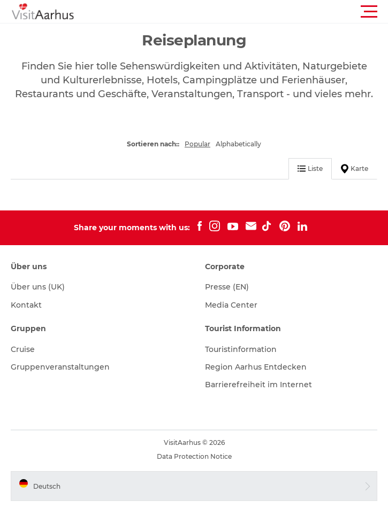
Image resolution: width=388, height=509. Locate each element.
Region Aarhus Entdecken (256, 367)
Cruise (23, 349)
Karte (354, 168)
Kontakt (26, 305)
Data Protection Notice (194, 456)
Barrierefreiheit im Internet (258, 384)
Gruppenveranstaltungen (60, 367)
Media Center (231, 305)
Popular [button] (197, 144)
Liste (310, 169)
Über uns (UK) (38, 287)
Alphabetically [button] (238, 144)
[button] (242, 11)
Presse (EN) (227, 287)
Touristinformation (241, 349)
